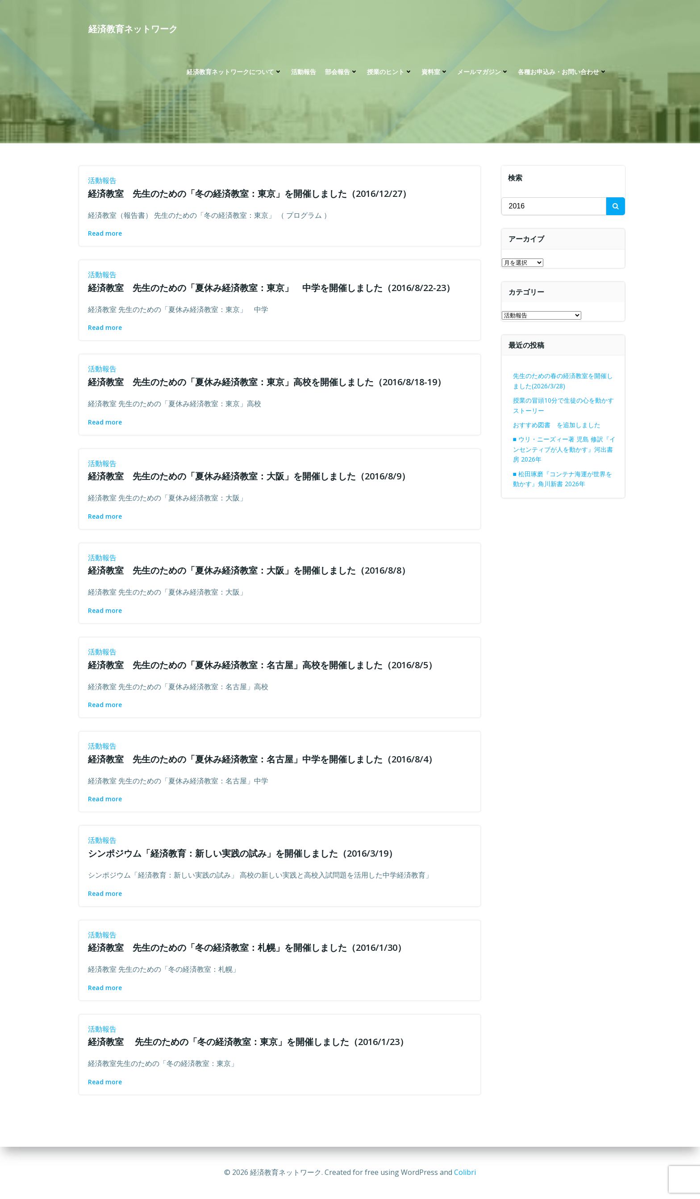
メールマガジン (483, 71)
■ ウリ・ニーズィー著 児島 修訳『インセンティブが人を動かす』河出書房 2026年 (564, 449)
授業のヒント (389, 71)
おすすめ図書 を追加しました (556, 424)
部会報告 (341, 71)
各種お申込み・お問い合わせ (562, 71)
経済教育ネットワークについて (234, 71)
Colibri (465, 1172)
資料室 (434, 71)
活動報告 (303, 71)
